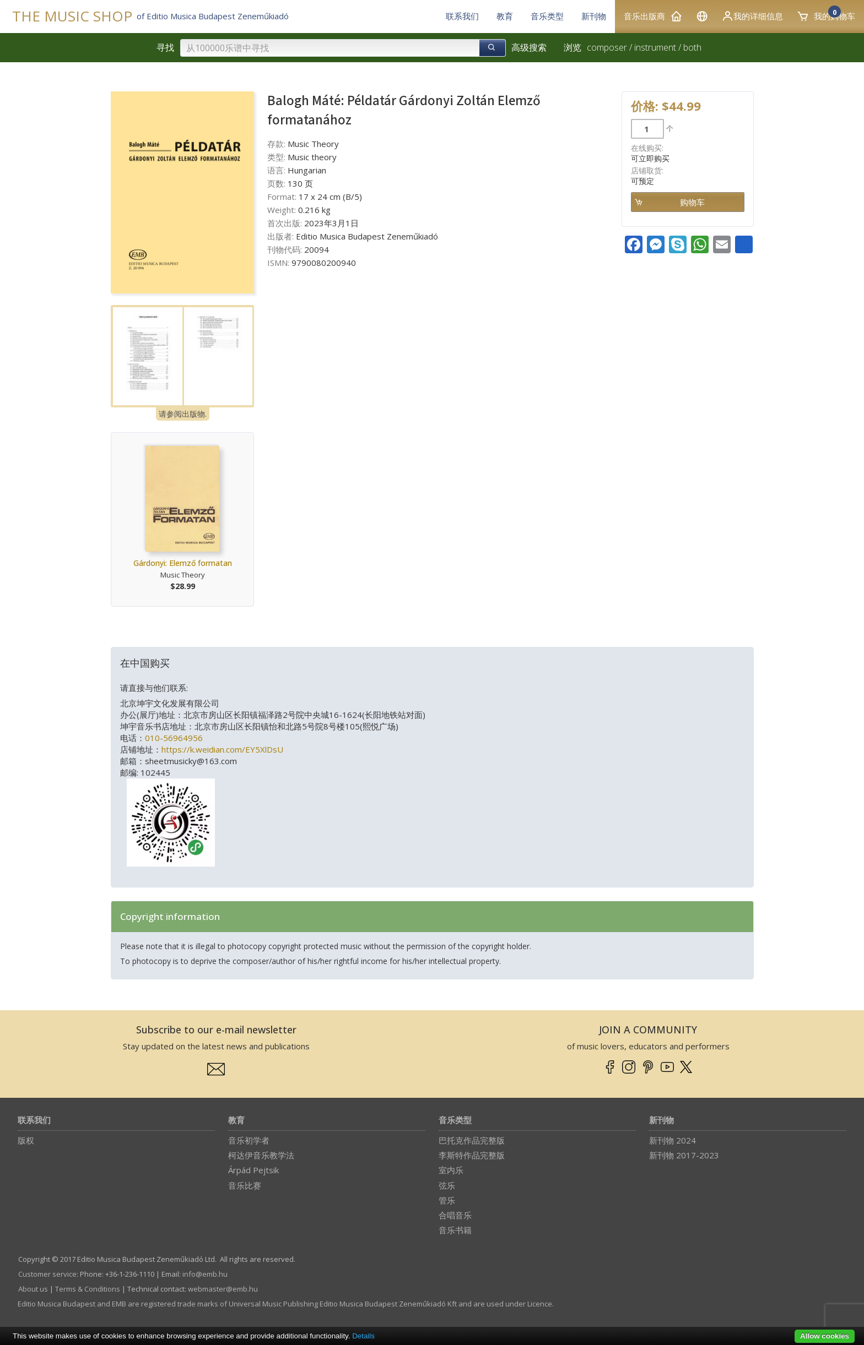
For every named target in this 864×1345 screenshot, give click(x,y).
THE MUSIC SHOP (72, 16)
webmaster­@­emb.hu (223, 1289)
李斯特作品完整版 (472, 1155)
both (692, 47)
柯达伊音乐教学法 (261, 1155)
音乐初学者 (248, 1140)
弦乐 (447, 1185)
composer (607, 47)
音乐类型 (455, 1120)
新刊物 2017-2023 (684, 1155)
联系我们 (34, 1120)
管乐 (447, 1200)
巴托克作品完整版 (472, 1140)
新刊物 (661, 1120)
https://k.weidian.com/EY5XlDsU (222, 749)
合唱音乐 (455, 1215)
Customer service (47, 1274)
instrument (655, 47)
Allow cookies (824, 1336)
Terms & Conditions (87, 1289)
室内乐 (451, 1169)
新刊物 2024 (672, 1140)
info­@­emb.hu (205, 1274)
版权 (26, 1140)
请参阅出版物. (183, 414)
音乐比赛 (244, 1185)
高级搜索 (529, 47)
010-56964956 (174, 737)
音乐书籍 (455, 1229)
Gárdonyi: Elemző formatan (182, 563)
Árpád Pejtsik (253, 1169)
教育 (236, 1120)
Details (363, 1336)
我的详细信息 (752, 16)
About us (33, 1289)
